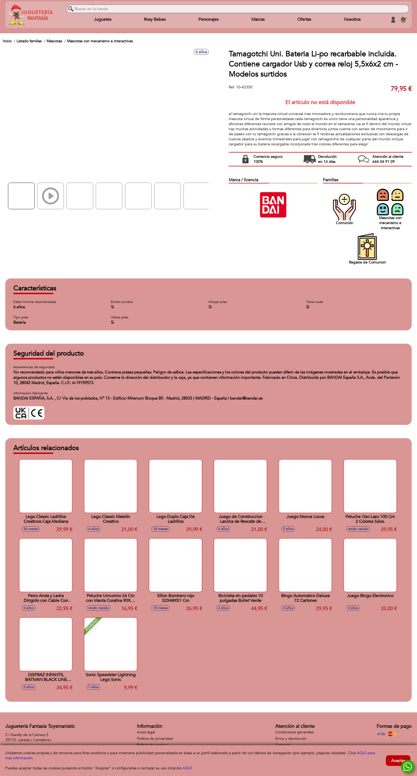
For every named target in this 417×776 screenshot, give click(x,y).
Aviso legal (146, 732)
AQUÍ (187, 768)
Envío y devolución (291, 738)
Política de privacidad (155, 738)
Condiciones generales (294, 732)
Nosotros (352, 20)
